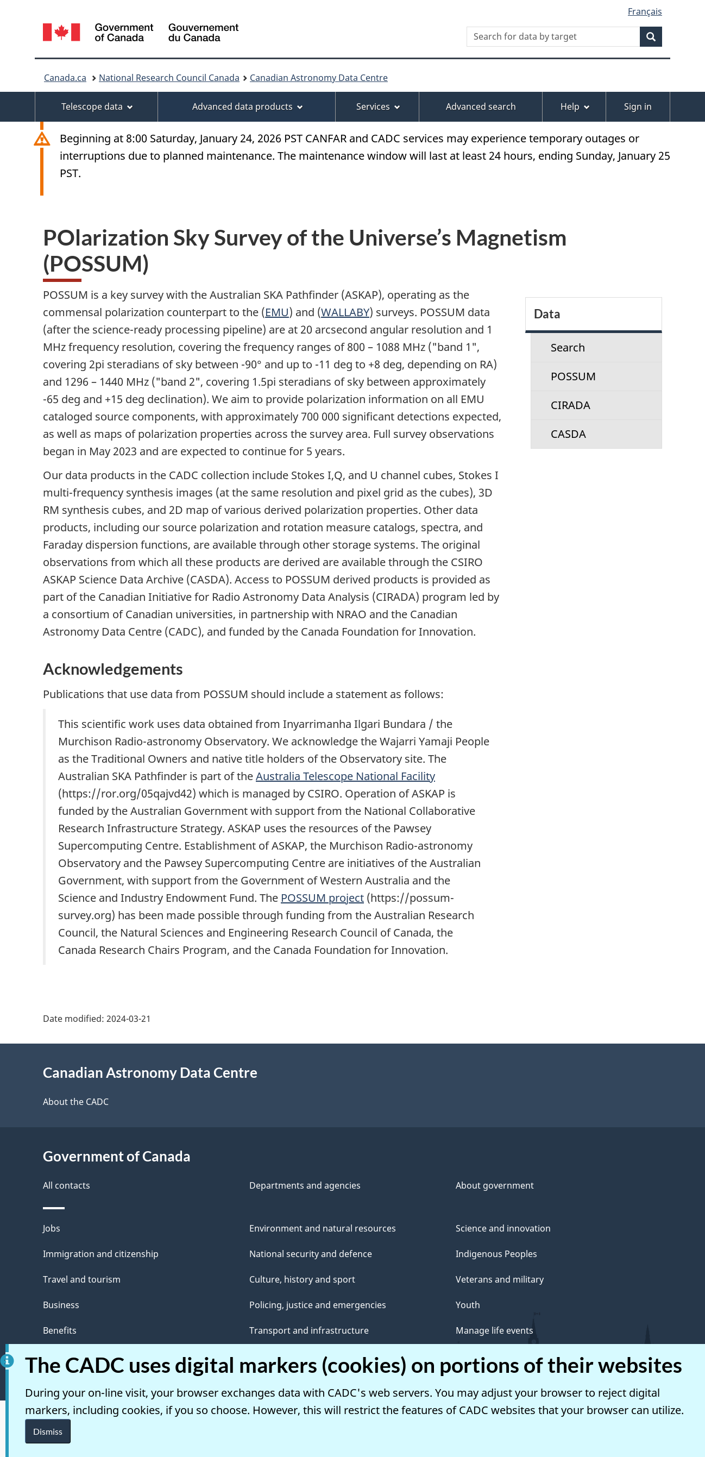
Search (568, 347)
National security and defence (310, 1254)
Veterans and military (500, 1279)
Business (61, 1305)
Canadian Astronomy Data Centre (319, 78)
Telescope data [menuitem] (97, 106)
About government (495, 1185)
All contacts (66, 1185)
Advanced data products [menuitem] (247, 106)
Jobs (51, 1228)
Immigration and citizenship (101, 1254)
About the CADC (76, 1102)
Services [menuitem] (378, 106)
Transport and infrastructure (309, 1330)
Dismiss (47, 1431)
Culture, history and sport (302, 1279)
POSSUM (573, 376)
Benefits (60, 1330)
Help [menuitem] (575, 106)
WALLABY (345, 312)
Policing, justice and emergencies (317, 1305)
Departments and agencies (305, 1185)
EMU (277, 312)
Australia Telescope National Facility (345, 776)
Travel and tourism (82, 1279)
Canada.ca (65, 78)
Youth (468, 1305)
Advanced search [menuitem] (481, 106)
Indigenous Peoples (496, 1254)
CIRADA (570, 405)
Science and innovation (503, 1228)
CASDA (568, 433)
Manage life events (494, 1330)
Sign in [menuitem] (638, 106)
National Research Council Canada (169, 78)
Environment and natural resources (322, 1228)
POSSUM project (322, 897)
